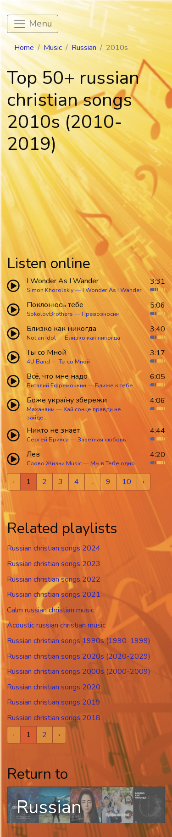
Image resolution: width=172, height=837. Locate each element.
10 (126, 482)
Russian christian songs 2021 (53, 594)
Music (53, 48)
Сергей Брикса (48, 439)
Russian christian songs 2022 (53, 579)
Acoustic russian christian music (56, 625)
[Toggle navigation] (32, 24)
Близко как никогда (92, 338)
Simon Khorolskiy (50, 290)
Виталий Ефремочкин (56, 385)
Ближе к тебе (114, 385)
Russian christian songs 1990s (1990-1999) (78, 641)
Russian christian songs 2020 (53, 687)
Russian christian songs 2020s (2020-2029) (78, 656)
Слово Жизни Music (54, 463)
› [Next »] (143, 482)
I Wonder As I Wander (112, 290)
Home (24, 48)
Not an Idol (41, 338)
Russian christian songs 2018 (53, 718)
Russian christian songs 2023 (53, 564)
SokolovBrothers (50, 314)
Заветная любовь (102, 439)
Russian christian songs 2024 (53, 548)
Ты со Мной (74, 362)
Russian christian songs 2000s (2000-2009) (78, 671)
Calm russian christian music (50, 610)
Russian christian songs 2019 (53, 702)
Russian (84, 48)
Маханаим (41, 409)
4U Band (38, 362)
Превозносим (101, 314)
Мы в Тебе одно (112, 463)
